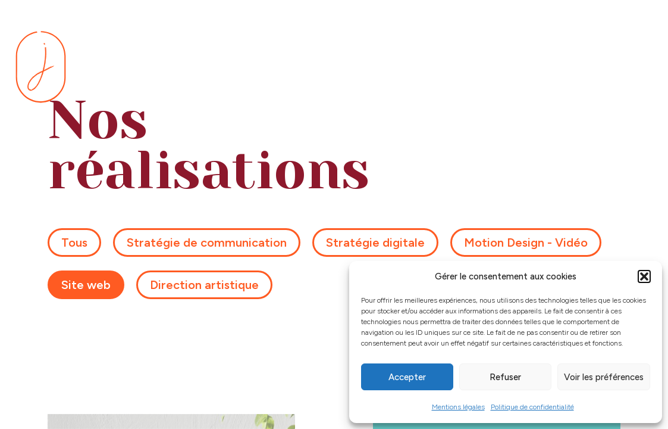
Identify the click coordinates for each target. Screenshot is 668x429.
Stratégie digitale (375, 242)
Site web (86, 284)
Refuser (505, 377)
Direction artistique (204, 284)
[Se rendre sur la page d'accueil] (41, 67)
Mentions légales (458, 407)
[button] (644, 276)
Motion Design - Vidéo (526, 242)
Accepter (407, 377)
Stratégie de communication (207, 242)
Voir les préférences (604, 377)
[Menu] (638, 67)
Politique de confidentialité (532, 407)
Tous (74, 242)
